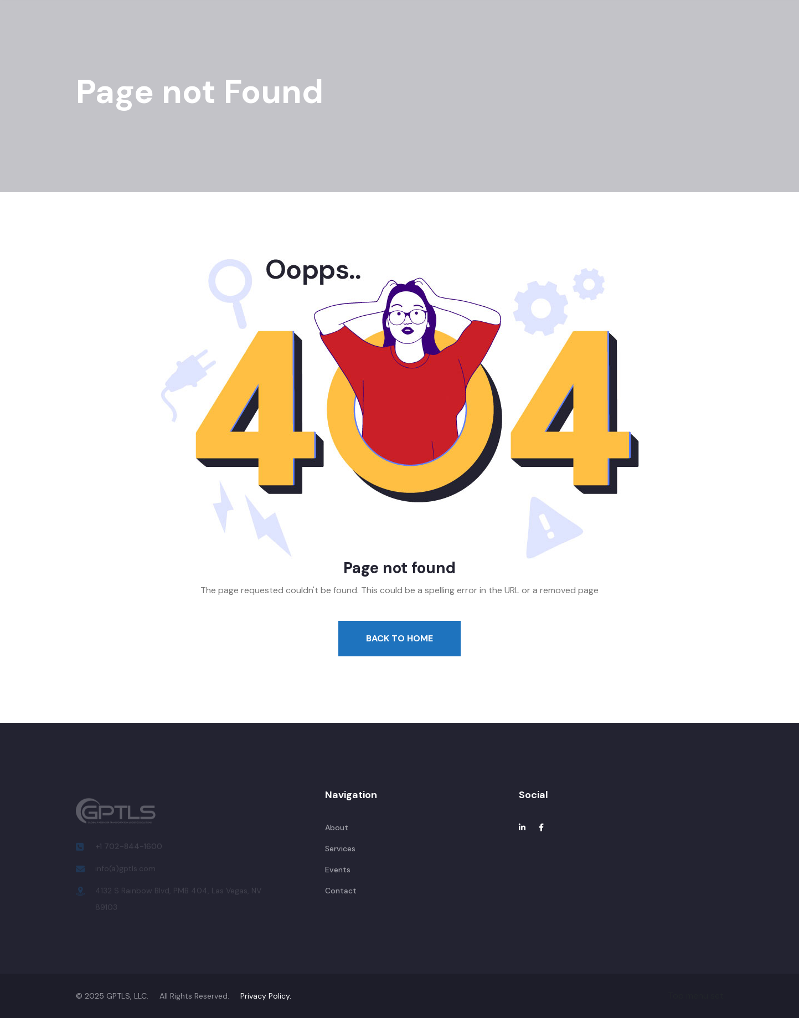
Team (415, 36)
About (208, 36)
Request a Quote (729, 36)
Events (310, 36)
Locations (364, 36)
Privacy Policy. (265, 996)
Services (259, 36)
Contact (464, 36)
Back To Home (399, 638)
